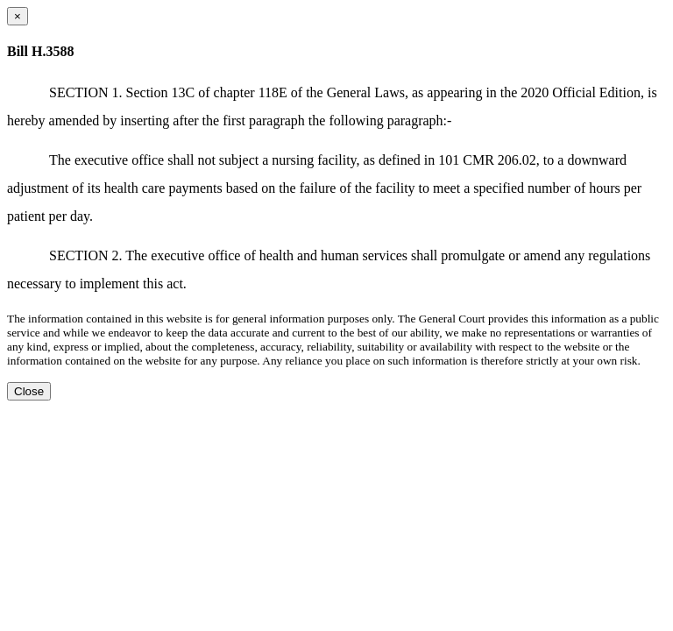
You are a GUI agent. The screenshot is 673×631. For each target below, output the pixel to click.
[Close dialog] (17, 16)
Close (29, 391)
